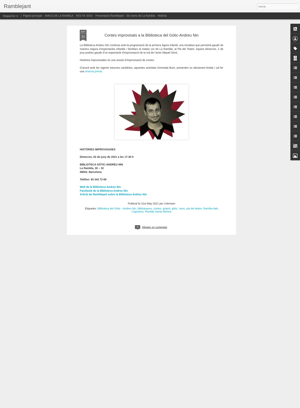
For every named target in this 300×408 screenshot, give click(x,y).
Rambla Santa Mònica (158, 187)
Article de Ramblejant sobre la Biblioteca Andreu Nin (113, 169)
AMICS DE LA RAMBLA (59, 15)
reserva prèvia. (94, 46)
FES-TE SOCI (84, 15)
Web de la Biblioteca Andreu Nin (100, 162)
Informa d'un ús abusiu (182, 406)
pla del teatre (194, 184)
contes (157, 184)
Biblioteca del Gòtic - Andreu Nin (117, 184)
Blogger (167, 406)
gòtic (175, 184)
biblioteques (145, 184)
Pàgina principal (32, 15)
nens (182, 184)
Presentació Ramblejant (109, 15)
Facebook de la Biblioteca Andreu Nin (104, 166)
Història (162, 15)
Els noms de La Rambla (140, 15)
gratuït (166, 184)
